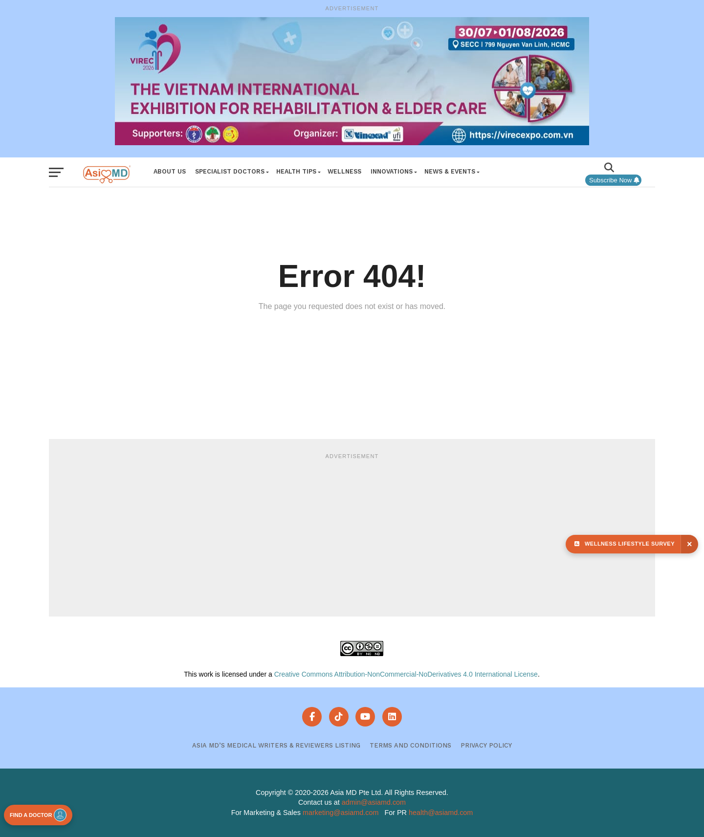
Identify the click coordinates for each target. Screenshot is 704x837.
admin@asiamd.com (374, 802)
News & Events (449, 171)
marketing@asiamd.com (340, 812)
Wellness (344, 171)
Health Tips (296, 171)
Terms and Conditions (410, 745)
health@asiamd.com (441, 812)
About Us (170, 171)
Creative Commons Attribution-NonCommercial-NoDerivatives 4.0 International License (406, 674)
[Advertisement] (352, 533)
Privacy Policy (486, 745)
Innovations (392, 171)
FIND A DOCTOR (38, 815)
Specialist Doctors (229, 171)
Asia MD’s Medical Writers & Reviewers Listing (276, 745)
